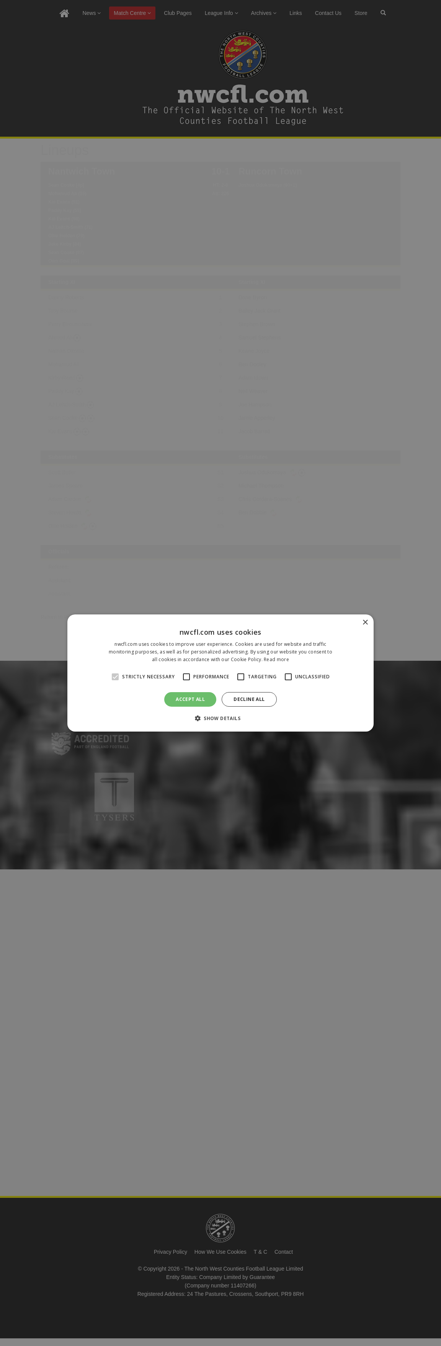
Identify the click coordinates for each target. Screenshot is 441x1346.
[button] (220, 718)
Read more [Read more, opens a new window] (276, 659)
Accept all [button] (190, 699)
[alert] (220, 673)
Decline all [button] (249, 699)
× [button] (365, 623)
